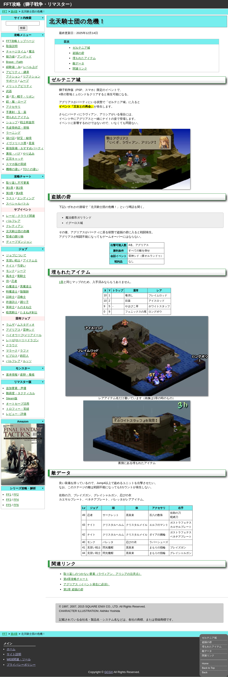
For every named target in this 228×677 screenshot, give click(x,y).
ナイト (10, 265)
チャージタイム (16, 51)
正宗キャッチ (14, 158)
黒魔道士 (26, 286)
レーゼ (10, 340)
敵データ (78, 63)
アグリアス (13, 329)
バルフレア (13, 221)
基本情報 (12, 374)
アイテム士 (30, 260)
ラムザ (10, 324)
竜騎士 (21, 276)
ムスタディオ (26, 324)
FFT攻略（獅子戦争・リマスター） (39, 4)
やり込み (29, 153)
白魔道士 (12, 286)
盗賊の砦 (78, 53)
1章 (61, 282)
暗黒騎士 (12, 312)
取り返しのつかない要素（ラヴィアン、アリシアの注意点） (102, 573)
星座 (32, 143)
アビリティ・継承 (17, 72)
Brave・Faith (14, 62)
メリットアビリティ (19, 86)
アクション (13, 76)
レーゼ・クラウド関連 (20, 215)
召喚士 (21, 297)
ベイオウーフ (14, 335)
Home (205, 663)
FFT (4, 11)
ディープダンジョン (19, 241)
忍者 (14, 281)
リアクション (31, 76)
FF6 (16, 505)
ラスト (10, 198)
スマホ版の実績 (16, 164)
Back (204, 672)
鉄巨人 (24, 355)
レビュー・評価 (16, 414)
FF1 (8, 494)
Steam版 (11, 398)
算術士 (10, 307)
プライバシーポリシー (21, 664)
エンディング (26, 198)
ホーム (11, 649)
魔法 (32, 51)
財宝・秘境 (24, 138)
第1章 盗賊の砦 (73, 589)
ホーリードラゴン (27, 340)
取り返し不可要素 (17, 182)
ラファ (24, 350)
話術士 (10, 297)
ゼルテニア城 (81, 47)
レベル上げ (30, 67)
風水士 (10, 276)
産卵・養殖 (27, 374)
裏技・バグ (13, 153)
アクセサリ (13, 106)
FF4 (16, 499)
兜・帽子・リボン (23, 96)
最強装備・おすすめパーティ (25, 148)
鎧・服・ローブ (16, 101)
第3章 (9, 193)
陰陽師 (24, 291)
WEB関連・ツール (19, 659)
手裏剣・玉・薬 (16, 112)
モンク (10, 271)
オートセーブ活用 (17, 403)
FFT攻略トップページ (20, 41)
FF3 (8, 499)
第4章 (14, 11)
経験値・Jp (13, 67)
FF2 (16, 494)
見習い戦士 (13, 260)
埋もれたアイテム (17, 117)
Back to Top (208, 668)
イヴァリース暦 (16, 143)
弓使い (21, 265)
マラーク (12, 350)
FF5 (8, 505)
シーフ (21, 271)
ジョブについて (16, 255)
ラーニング (13, 132)
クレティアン (14, 226)
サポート (12, 80)
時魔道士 (12, 291)
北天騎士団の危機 (17, 231)
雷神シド (29, 329)
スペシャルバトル (17, 203)
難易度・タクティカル (20, 393)
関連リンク (80, 68)
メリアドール (33, 335)
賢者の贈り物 (14, 236)
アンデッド (24, 56)
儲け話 (10, 138)
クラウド (12, 345)
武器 (9, 91)
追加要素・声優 (16, 388)
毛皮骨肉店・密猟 (17, 127)
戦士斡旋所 (27, 122)
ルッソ (27, 361)
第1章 (9, 187)
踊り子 (24, 302)
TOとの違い (31, 169)
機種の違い (13, 169)
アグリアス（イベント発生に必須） (86, 584)
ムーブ (24, 80)
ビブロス (12, 355)
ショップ (12, 122)
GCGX (108, 672)
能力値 (10, 56)
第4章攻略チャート (75, 579)
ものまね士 (24, 307)
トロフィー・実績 (17, 408)
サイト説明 (14, 654)
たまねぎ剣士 (28, 312)
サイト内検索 (22, 18)
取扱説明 (12, 46)
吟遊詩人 (12, 302)
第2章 (19, 187)
